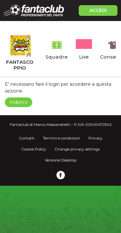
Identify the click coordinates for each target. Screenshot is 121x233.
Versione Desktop (60, 160)
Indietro (18, 102)
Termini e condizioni (61, 138)
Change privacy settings (77, 149)
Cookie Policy (33, 149)
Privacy (95, 138)
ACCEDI (98, 10)
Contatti (27, 138)
